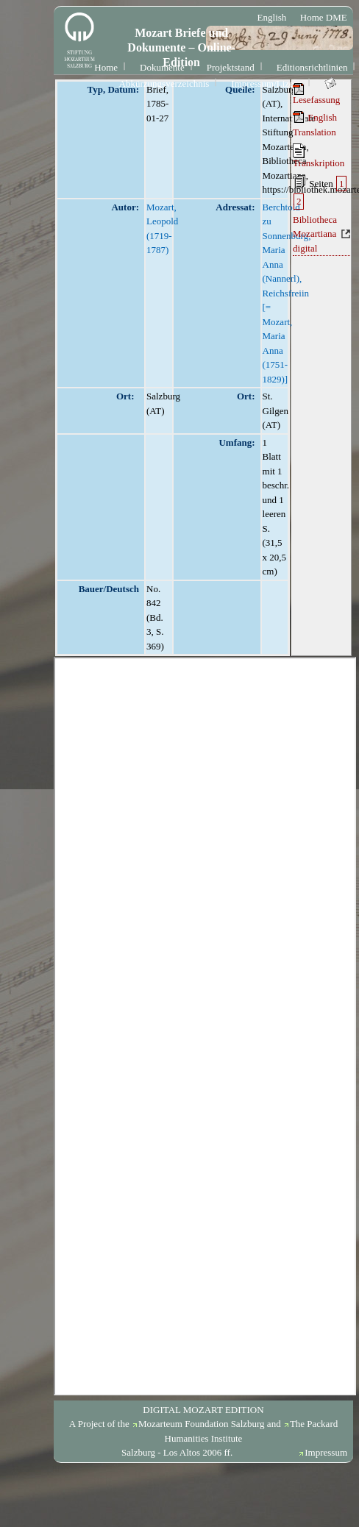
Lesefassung (316, 94)
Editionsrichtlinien (312, 67)
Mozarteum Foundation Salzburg (201, 1423)
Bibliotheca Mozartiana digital (315, 234)
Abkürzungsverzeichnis (164, 83)
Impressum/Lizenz (266, 83)
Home (106, 67)
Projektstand (231, 67)
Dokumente (162, 67)
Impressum (326, 1452)
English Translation (315, 124)
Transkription (318, 155)
